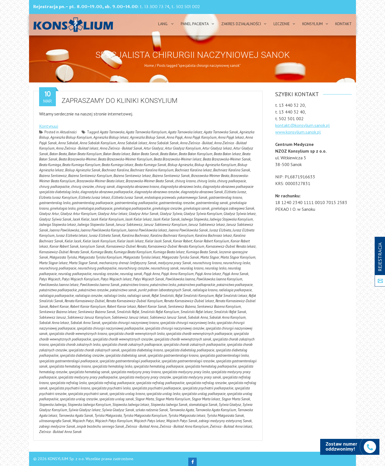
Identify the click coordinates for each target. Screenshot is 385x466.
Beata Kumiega (50, 164)
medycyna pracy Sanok (174, 263)
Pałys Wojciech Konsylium (80, 279)
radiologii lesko (115, 295)
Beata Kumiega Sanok (150, 164)
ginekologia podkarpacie (94, 208)
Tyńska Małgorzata (108, 415)
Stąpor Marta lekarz (206, 399)
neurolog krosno (191, 268)
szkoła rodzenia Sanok (152, 410)
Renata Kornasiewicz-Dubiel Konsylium (134, 301)
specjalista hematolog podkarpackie (211, 366)
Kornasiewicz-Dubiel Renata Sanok (64, 252)
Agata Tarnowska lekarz (185, 132)
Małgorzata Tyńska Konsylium (100, 257)
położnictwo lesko (163, 284)
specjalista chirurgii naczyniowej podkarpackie (110, 328)
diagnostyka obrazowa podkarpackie (106, 192)
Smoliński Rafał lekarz (196, 311)
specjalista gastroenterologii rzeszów (188, 361)
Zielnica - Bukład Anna (141, 426)
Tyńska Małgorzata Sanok (225, 415)
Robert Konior (59, 306)
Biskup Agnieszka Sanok (82, 170)
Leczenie (282, 23)
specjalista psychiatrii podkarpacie (156, 388)
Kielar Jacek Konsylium (99, 241)
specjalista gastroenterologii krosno (173, 355)
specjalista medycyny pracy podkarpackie (88, 377)
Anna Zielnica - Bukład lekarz (77, 148)
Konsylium (312, 23)
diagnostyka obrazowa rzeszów (156, 192)
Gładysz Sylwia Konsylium (203, 213)
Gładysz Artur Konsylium (78, 213)
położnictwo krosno (135, 284)
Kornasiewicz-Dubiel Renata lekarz (231, 246)
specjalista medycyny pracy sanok (196, 377)
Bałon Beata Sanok (145, 154)
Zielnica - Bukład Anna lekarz (231, 426)
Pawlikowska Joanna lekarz (59, 284)
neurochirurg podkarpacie (57, 268)
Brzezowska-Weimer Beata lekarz (100, 181)
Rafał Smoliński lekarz (231, 295)
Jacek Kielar (81, 219)
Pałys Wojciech (49, 279)
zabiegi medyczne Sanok (57, 426)
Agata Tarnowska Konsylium (146, 132)
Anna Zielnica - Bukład (196, 143)
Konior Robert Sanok (64, 246)
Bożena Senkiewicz (53, 175)
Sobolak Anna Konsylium (227, 317)
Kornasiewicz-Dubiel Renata (126, 246)
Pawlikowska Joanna (180, 279)
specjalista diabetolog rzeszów (82, 355)
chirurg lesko (206, 181)
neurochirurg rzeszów (133, 268)
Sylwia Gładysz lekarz (84, 410)
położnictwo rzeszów (93, 290)
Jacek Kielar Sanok (166, 219)
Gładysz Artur (49, 213)
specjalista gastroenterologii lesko (224, 355)
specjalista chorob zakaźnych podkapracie (132, 344)
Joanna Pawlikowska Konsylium (103, 230)
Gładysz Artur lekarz (112, 213)
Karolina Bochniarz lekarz (213, 235)
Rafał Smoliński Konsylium (194, 295)
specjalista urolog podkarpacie (203, 393)
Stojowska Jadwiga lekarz (130, 404)
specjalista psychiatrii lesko (110, 388)
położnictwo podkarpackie (58, 290)
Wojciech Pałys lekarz (149, 420)
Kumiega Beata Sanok (202, 252)
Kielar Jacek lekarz (130, 241)
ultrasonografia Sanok (55, 420)
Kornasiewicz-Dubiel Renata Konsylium (176, 246)
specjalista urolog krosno (127, 393)
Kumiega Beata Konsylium (133, 252)
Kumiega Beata (101, 252)
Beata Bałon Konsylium (195, 154)
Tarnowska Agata (181, 410)
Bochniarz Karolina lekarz (193, 170)
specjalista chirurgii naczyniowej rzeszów (174, 328)
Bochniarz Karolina (115, 170)
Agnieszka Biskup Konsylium (71, 137)
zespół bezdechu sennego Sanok (100, 426)
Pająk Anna (152, 273)
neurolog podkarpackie (74, 273)
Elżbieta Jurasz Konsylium (58, 197)
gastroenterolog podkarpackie (136, 202)
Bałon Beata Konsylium (85, 154)
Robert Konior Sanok (152, 306)
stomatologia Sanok (203, 404)
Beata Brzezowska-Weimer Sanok (227, 159)
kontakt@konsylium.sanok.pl (302, 125)
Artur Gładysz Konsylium (183, 148)
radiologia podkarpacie (235, 290)
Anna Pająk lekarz (231, 137)
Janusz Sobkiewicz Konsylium (165, 224)
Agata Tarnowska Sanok (221, 132)
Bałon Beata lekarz (116, 154)
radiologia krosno (205, 290)
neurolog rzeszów (105, 273)
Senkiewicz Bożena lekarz (58, 311)
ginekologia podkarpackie (132, 208)
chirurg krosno (185, 181)
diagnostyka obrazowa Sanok (202, 192)
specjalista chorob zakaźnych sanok (94, 350)
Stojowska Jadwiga (52, 404)
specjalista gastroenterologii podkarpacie (68, 361)
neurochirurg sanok (165, 268)
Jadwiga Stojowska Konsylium (231, 219)
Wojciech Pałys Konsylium (113, 420)
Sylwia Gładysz (230, 404)
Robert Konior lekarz (121, 306)
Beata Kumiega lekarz (117, 164)
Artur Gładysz (153, 148)
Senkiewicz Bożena (182, 306)
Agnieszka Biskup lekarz (111, 137)
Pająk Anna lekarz (208, 273)
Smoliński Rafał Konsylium (160, 311)
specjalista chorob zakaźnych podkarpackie (194, 344)
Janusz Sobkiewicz (129, 224)
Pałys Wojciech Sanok (148, 279)
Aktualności (68, 132)
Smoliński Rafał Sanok (230, 311)
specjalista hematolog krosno (70, 366)
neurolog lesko (215, 268)
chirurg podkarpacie (231, 181)
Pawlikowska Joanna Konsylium (219, 279)
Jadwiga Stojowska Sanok (95, 224)
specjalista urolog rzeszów (79, 399)
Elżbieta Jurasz (235, 192)
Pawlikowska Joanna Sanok (99, 284)
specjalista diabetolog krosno (142, 350)
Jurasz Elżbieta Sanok (104, 235)
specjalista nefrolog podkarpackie (160, 382)
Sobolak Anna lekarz (54, 322)
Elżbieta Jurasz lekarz (94, 197)
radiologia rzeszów (88, 295)
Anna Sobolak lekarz (132, 143)
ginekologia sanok (196, 208)
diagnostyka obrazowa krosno (137, 186)
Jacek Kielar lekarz (138, 219)
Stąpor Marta (144, 399)
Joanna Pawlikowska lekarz (147, 230)
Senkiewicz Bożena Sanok (96, 311)
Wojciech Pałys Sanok (181, 420)
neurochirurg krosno (207, 263)
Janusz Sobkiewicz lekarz (206, 224)
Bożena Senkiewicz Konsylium (90, 175)
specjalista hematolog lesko (112, 366)
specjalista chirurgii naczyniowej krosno (130, 322)
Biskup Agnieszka (180, 164)
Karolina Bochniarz (135, 235)
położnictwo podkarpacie (235, 284)
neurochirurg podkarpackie (97, 268)
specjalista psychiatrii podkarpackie (207, 388)
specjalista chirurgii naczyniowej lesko (187, 322)
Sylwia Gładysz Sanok (118, 410)
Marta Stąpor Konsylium (237, 257)
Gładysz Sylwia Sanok (55, 219)
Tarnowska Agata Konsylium (215, 410)
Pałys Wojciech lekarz (116, 279)
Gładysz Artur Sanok (143, 213)
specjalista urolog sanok (116, 399)
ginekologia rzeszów (167, 208)
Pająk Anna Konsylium (177, 273)
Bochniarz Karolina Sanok (231, 170)
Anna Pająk (175, 137)
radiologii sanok (138, 295)
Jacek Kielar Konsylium (107, 219)
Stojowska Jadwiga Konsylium (89, 404)
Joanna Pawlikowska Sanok (188, 230)
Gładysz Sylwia (171, 213)
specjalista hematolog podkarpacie (159, 366)
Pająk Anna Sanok (235, 273)
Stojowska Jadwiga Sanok (169, 404)
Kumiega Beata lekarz (169, 252)
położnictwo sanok (123, 290)
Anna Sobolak (68, 143)
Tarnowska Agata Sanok (76, 415)
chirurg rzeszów (82, 186)
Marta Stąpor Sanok (83, 263)
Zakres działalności (241, 23)
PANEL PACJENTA (195, 23)
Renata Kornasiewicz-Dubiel (85, 301)
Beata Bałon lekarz (227, 154)
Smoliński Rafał (128, 311)
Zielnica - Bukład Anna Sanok (60, 431)
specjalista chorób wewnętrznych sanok (182, 339)
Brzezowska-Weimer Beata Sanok (150, 181)
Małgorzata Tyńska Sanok (180, 257)
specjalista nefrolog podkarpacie (111, 382)
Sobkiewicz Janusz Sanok (168, 317)
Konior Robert (182, 241)
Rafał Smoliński (162, 295)
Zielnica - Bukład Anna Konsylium (184, 426)
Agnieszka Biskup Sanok (147, 137)
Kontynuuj (48, 126)
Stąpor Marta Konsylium (172, 399)
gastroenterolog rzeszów (176, 202)
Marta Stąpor (209, 257)
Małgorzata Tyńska (63, 257)
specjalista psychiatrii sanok (88, 393)
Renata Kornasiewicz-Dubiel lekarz (189, 301)
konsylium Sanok (92, 246)
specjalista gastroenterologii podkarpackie (129, 361)
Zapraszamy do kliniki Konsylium (119, 101)
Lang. (163, 23)
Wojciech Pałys (83, 420)
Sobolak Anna (198, 317)
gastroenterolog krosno (225, 197)
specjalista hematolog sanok (89, 372)
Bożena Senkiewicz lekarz (132, 175)
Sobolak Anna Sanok (85, 322)
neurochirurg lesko (236, 263)
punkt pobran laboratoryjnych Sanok (164, 290)
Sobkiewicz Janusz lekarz (130, 317)
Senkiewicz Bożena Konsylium (219, 306)
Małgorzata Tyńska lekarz (141, 257)
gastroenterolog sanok (212, 202)
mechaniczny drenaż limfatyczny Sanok (127, 263)
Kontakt (343, 23)
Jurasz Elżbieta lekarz (71, 235)
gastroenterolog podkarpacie (92, 202)
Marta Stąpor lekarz (53, 263)
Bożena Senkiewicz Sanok (171, 175)
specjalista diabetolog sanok (125, 355)
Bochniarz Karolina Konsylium (152, 170)
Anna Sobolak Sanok (164, 143)
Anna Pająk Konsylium (200, 137)
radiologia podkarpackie (56, 295)
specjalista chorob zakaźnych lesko (75, 344)
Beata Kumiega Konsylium (81, 164)
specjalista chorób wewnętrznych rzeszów (122, 339)
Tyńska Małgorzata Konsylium (145, 415)
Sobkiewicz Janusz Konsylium (88, 317)
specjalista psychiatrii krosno (69, 388)
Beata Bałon (168, 154)
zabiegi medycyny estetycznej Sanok (225, 420)
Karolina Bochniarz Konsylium (172, 235)
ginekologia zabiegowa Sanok (232, 208)
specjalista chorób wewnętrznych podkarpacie (199, 333)
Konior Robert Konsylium (211, 241)
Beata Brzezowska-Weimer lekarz (177, 159)
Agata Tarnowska (112, 132)
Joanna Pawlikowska (64, 230)
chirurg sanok (105, 186)
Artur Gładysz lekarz (217, 148)
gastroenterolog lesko (54, 202)
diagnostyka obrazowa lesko (180, 186)
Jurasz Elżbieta (220, 230)
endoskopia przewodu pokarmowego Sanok (175, 197)
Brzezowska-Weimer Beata (210, 175)
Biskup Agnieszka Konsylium (215, 164)
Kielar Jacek (73, 241)
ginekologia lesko (62, 208)
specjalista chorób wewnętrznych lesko (136, 333)
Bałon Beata (58, 154)
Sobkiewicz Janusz (52, 317)
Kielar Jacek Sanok (158, 241)
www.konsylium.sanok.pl (298, 132)
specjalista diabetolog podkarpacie (189, 350)
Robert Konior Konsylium (88, 306)
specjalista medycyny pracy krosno (136, 372)
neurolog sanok (131, 273)
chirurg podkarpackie (54, 186)
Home (149, 65)
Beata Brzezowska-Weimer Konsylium (125, 159)
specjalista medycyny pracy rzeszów (145, 377)
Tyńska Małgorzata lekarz (186, 415)
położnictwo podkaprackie (196, 284)
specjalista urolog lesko (163, 393)
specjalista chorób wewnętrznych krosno (78, 333)
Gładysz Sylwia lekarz (240, 213)
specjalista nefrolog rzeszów (206, 382)
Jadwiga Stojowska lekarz (57, 224)
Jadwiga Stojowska (194, 219)
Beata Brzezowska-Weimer (78, 159)
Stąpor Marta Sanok (236, 399)
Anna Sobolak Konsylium (98, 143)
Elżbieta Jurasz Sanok (127, 197)
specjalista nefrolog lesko (68, 382)
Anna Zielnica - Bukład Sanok (121, 148)
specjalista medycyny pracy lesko (186, 372)
